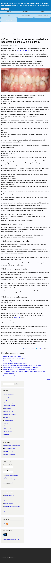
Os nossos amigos (9, 402)
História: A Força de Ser (9, 376)
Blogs (42, 11)
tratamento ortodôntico (23, 50)
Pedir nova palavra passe (10, 479)
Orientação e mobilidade (10, 397)
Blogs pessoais (8, 431)
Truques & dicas (8, 420)
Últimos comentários (42, 15)
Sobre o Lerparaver (8, 503)
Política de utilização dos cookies (12, 506)
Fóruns (8, 15)
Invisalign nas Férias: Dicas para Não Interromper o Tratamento (20, 367)
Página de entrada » (7, 34)
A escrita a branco (9, 394)
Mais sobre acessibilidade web (11, 539)
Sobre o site (9, 20)
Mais (48, 379)
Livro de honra (7, 498)
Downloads (7, 417)
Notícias (9, 11)
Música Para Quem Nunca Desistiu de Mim (15, 363)
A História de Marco (8, 373)
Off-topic (15, 34)
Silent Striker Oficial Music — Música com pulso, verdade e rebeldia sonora (24, 371)
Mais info (46, 4)
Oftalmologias (7, 408)
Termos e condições (9, 509)
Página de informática (10, 414)
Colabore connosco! (9, 495)
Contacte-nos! (7, 500)
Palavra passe (7, 470)
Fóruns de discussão (9, 429)
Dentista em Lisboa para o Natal (12, 356)
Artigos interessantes (9, 400)
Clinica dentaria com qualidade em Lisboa (14, 359)
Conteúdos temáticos (9, 448)
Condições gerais (8, 511)
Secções (5, 390)
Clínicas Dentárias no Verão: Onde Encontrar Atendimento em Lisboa (22, 365)
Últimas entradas (25, 15)
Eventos (25, 11)
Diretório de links (8, 411)
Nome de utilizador (8, 465)
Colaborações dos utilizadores (12, 445)
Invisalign (17, 317)
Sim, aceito (5, 7)
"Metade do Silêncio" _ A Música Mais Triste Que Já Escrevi (19, 369)
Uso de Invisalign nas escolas (11, 361)
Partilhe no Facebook (28, 348)
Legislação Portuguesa (10, 405)
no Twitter (39, 348)
